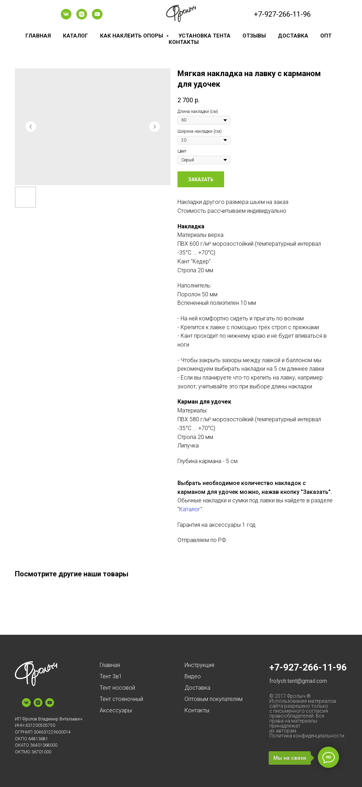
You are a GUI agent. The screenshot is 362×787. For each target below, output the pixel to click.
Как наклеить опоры (132, 36)
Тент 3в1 (111, 676)
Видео (193, 676)
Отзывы (254, 36)
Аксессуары (116, 710)
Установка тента (204, 36)
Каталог (75, 36)
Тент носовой (117, 687)
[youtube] (97, 18)
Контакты (184, 42)
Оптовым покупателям (214, 699)
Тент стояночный (121, 699)
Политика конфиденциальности (306, 735)
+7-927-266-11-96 (282, 14)
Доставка (293, 36)
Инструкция (199, 665)
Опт (326, 36)
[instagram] (81, 18)
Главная (38, 36)
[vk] (66, 18)
